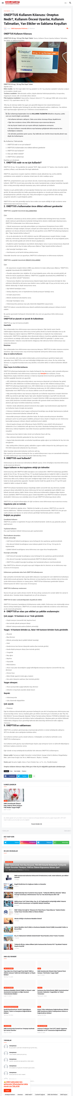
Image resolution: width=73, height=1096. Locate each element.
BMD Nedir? (28, 1094)
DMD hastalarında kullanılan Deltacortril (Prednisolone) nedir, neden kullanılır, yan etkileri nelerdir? (41, 876)
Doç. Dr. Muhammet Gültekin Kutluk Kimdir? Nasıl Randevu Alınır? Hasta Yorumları (39, 936)
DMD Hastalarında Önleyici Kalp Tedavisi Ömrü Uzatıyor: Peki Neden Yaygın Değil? (13, 805)
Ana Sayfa (7, 11)
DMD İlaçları (63, 1094)
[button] (2, 3)
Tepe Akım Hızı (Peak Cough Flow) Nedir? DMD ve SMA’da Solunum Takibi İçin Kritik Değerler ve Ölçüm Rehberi (19, 973)
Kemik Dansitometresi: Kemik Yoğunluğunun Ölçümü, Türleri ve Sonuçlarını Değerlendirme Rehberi (17, 1011)
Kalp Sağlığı (17, 771)
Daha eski (67, 831)
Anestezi (20, 1094)
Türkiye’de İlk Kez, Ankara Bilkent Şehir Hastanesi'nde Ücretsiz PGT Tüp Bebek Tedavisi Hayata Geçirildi (40, 945)
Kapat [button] (7, 1090)
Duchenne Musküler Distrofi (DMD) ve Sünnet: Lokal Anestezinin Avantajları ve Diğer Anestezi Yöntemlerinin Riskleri (19, 992)
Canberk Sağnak (40, 1094)
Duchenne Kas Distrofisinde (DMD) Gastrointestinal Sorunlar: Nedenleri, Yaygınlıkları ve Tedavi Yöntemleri (52, 992)
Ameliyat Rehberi (10, 1094)
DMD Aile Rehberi (53, 1094)
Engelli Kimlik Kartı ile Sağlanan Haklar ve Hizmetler (30, 884)
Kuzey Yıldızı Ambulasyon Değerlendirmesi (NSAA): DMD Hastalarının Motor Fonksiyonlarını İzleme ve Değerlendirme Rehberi (53, 1011)
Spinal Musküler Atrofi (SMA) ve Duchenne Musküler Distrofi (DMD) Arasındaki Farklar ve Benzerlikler (41, 928)
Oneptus (24, 771)
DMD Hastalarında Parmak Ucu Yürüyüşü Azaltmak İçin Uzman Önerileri (19, 1029)
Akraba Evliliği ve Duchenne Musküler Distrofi (28, 918)
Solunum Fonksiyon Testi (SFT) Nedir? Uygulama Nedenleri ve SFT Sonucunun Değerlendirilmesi (52, 1029)
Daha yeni (6, 831)
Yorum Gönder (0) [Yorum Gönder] (36, 824)
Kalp (12, 11)
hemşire (43, 373)
